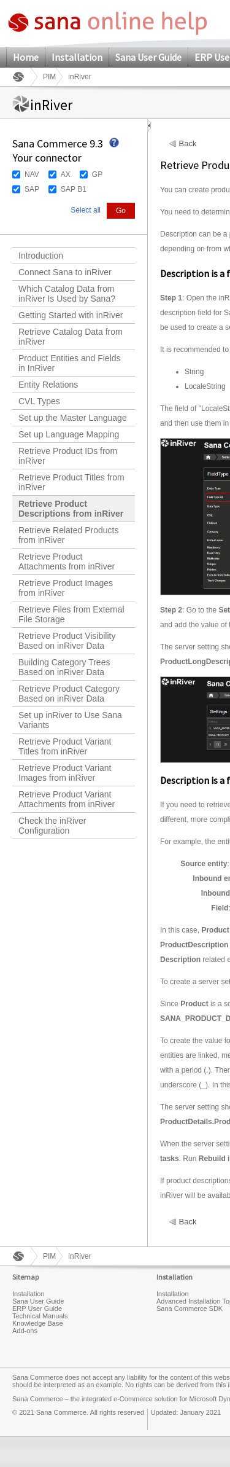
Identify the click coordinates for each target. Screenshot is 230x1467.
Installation (77, 57)
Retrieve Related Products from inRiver (68, 535)
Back (188, 143)
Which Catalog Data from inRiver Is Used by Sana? (66, 293)
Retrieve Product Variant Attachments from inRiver (66, 799)
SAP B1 (73, 189)
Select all (86, 210)
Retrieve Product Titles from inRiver (71, 482)
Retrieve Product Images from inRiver (65, 588)
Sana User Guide (148, 57)
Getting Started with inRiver (70, 315)
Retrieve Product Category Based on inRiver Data (69, 693)
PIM (49, 76)
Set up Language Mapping (68, 434)
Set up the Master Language (72, 418)
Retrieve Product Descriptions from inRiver (70, 508)
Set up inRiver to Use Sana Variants (70, 720)
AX (66, 174)
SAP (32, 189)
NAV (32, 174)
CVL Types (39, 401)
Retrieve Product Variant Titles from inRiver (64, 746)
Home (26, 57)
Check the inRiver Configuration (52, 825)
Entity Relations (48, 384)
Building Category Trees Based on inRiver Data (64, 667)
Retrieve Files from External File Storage (71, 614)
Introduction (40, 255)
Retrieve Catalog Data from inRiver (70, 336)
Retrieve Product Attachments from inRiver (66, 561)
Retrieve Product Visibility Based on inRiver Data (66, 641)
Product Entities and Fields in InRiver (69, 363)
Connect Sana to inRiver (65, 272)
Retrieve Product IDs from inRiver (67, 456)
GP (97, 174)
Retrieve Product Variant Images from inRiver (64, 773)
